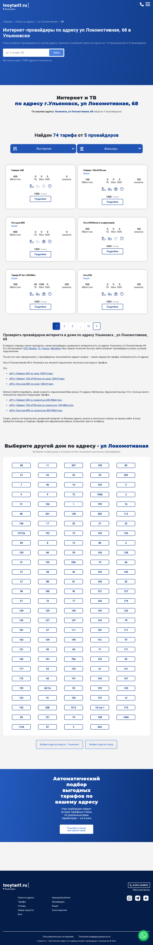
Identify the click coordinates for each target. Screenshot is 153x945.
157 (100, 591)
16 (126, 504)
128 (126, 552)
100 (100, 581)
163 (21, 639)
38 (47, 572)
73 (47, 601)
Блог (20, 914)
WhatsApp (129, 898)
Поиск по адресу (26, 897)
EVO (25, 348)
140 (100, 552)
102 (21, 707)
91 (47, 697)
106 (21, 523)
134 (47, 562)
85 (21, 513)
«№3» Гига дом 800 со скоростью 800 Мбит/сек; (36, 410)
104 (47, 504)
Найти (56, 52)
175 (21, 678)
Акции (55, 906)
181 (21, 630)
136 (100, 533)
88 (47, 581)
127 (126, 591)
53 (47, 668)
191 (74, 678)
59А (73, 562)
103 (100, 601)
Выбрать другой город (101, 744)
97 (126, 639)
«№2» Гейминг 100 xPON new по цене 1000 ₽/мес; (37, 378)
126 (126, 533)
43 (47, 475)
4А (125, 562)
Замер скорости (26, 910)
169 (100, 678)
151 (47, 717)
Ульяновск (9, 9)
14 (126, 697)
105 (74, 610)
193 (21, 688)
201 (47, 513)
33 (73, 475)
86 (99, 542)
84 (47, 552)
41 (21, 562)
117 (126, 630)
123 (100, 659)
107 (74, 620)
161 (100, 639)
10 (73, 484)
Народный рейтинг (61, 897)
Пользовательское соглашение (58, 936)
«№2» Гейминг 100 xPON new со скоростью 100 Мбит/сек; (41, 405)
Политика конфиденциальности (94, 936)
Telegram (137, 898)
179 (126, 601)
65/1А (47, 688)
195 (74, 639)
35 (126, 581)
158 (100, 465)
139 (47, 639)
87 (47, 727)
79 (126, 620)
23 (126, 523)
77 (73, 601)
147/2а (21, 533)
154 (100, 484)
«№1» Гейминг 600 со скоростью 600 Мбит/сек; (35, 400)
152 (47, 533)
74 (73, 717)
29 (99, 475)
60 (21, 717)
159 (100, 688)
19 (99, 562)
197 (100, 697)
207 (74, 465)
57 (21, 601)
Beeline (33, 348)
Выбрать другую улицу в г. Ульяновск (59, 744)
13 (73, 542)
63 (47, 678)
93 (47, 649)
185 (47, 591)
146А (126, 717)
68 (21, 465)
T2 (39, 348)
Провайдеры (58, 902)
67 (47, 630)
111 (74, 630)
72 (73, 494)
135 (100, 610)
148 (74, 513)
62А (100, 727)
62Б (47, 707)
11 (47, 465)
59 (73, 688)
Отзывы (22, 906)
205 (100, 513)
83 (126, 465)
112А (21, 727)
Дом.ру (46, 348)
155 (74, 697)
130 (21, 552)
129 (47, 610)
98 (21, 591)
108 (100, 717)
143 (100, 620)
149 (126, 688)
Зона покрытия (59, 910)
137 (47, 620)
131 (21, 649)
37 (21, 581)
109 (21, 610)
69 (73, 649)
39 (73, 552)
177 (21, 668)
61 (99, 668)
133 (74, 668)
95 (73, 591)
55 (126, 659)
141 (126, 668)
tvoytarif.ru (15, 5)
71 (99, 649)
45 (73, 572)
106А (100, 494)
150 (100, 572)
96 (47, 484)
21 (99, 523)
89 (21, 542)
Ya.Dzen (146, 898)
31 (21, 504)
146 (126, 572)
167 (126, 678)
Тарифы (22, 902)
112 (126, 513)
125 (126, 610)
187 (100, 630)
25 (73, 523)
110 (126, 707)
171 (126, 649)
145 (21, 620)
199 (100, 504)
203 (126, 475)
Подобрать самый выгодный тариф (76, 829)
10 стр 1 (99, 707)
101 (47, 659)
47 (21, 572)
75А (73, 659)
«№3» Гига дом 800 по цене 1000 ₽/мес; (31, 384)
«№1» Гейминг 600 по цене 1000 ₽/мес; (31, 373)
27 (21, 475)
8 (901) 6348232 (140, 885)
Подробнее (40, 199)
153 (21, 697)
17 (47, 523)
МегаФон (56, 348)
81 (73, 581)
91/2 (73, 707)
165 (21, 659)
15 (73, 533)
